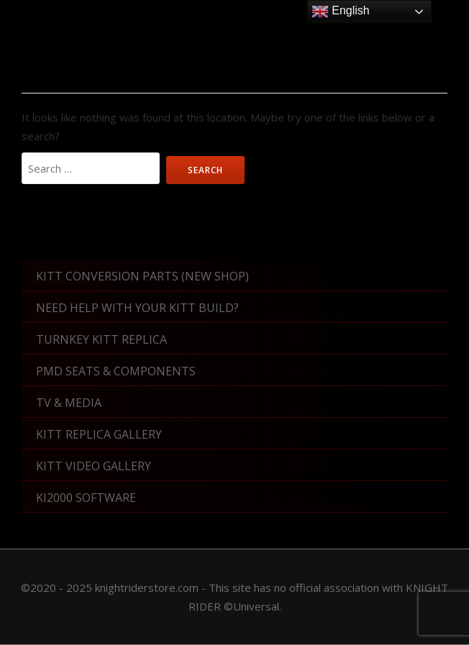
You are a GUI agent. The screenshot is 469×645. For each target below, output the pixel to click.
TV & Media (68, 403)
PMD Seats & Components (116, 371)
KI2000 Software (86, 498)
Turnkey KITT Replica (101, 339)
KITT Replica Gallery (99, 434)
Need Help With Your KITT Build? (137, 308)
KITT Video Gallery (93, 466)
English (340, 11)
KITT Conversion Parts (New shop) (142, 276)
